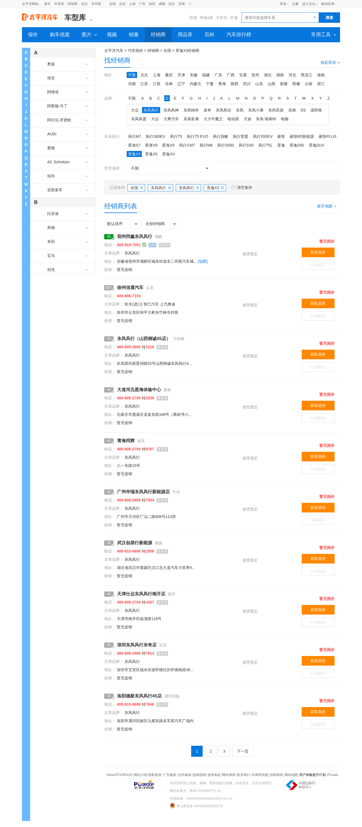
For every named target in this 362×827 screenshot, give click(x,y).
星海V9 (151, 145)
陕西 (234, 84)
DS (303, 110)
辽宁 (181, 84)
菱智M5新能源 (302, 136)
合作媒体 (184, 775)
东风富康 (191, 119)
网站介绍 (140, 775)
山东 (259, 84)
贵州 (255, 75)
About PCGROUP (119, 775)
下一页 (242, 751)
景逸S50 (297, 145)
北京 (122, 4)
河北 (292, 75)
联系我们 (243, 775)
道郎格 (316, 110)
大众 (135, 110)
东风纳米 (191, 110)
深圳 (152, 4)
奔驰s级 (206, 17)
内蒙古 (195, 84)
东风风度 (138, 119)
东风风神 (171, 110)
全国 (112, 4)
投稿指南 (199, 775)
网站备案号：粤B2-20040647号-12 (195, 791)
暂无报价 (327, 241)
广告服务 (169, 775)
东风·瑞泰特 (266, 119)
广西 (230, 75)
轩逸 (234, 17)
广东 (218, 75)
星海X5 (168, 145)
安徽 (193, 75)
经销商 (73, 4)
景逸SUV (316, 145)
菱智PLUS (327, 136)
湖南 (280, 75)
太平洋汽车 (113, 50)
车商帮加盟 (260, 775)
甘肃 (243, 75)
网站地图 (291, 775)
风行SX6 (246, 145)
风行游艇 (220, 136)
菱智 (281, 136)
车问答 (96, 4)
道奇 (207, 110)
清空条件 (244, 187)
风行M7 (134, 136)
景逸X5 (151, 154)
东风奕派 (276, 110)
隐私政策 (155, 775)
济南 (181, 4)
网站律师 (228, 775)
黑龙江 (306, 75)
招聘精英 (276, 775)
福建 (206, 75)
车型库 (59, 4)
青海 (222, 84)
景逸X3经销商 (187, 50)
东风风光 (223, 110)
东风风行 (151, 110)
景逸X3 (134, 154)
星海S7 (134, 145)
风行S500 (225, 145)
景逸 (281, 145)
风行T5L (265, 145)
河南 (132, 84)
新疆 (284, 84)
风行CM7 (187, 145)
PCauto (332, 775)
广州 (142, 4)
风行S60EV (155, 136)
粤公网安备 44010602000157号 (196, 805)
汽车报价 (135, 50)
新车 (47, 4)
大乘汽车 (171, 119)
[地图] (203, 261)
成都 (162, 4)
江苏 (144, 84)
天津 (181, 75)
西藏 (296, 84)
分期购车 (318, 265)
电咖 (285, 119)
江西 (156, 84)
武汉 (171, 4)
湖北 (268, 75)
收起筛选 (330, 62)
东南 (292, 110)
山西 (271, 84)
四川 (247, 84)
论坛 (84, 4)
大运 (155, 119)
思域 (193, 17)
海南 (321, 75)
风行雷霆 (240, 136)
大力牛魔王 (213, 119)
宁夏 (210, 84)
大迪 (247, 119)
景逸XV (168, 154)
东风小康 (256, 110)
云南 (308, 84)
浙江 (321, 84)
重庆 (169, 75)
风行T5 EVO (197, 136)
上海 (132, 4)
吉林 (169, 84)
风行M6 (206, 145)
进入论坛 (308, 4)
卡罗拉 (221, 17)
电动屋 (233, 119)
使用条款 (214, 775)
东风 (240, 110)
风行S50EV (263, 136)
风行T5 (176, 136)
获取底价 (318, 252)
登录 (283, 4)
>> (190, 4)
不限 (132, 75)
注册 (295, 4)
